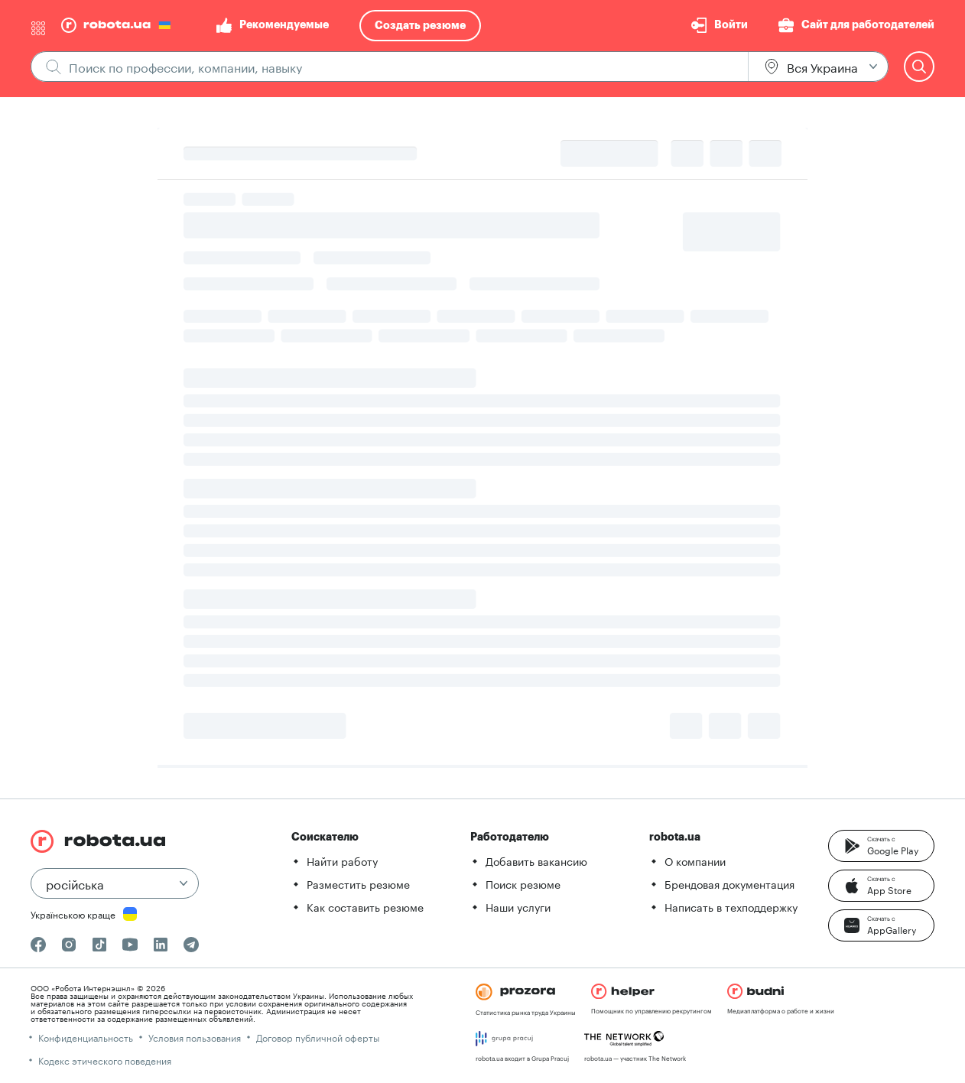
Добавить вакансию (536, 860)
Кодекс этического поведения (104, 1059)
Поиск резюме (523, 883)
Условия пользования (194, 1036)
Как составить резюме (365, 906)
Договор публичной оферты (317, 1036)
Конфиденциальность (85, 1036)
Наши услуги (518, 906)
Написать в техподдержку (731, 906)
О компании (695, 860)
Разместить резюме (358, 883)
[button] (881, 846)
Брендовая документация (729, 883)
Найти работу (342, 860)
